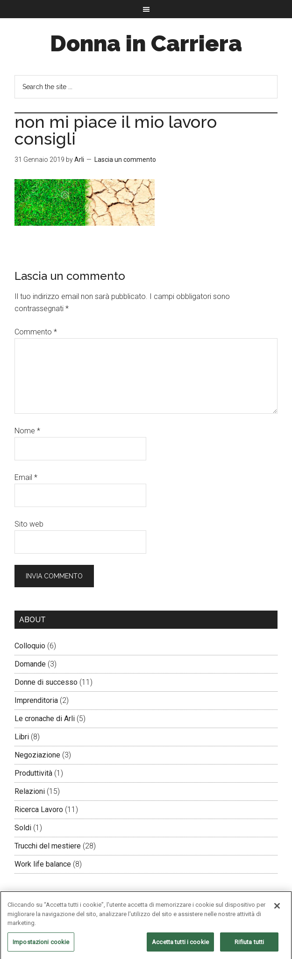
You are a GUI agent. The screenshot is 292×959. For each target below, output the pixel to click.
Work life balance (42, 864)
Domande (30, 664)
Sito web (28, 524)
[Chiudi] (277, 908)
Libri (21, 736)
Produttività (33, 773)
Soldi (22, 827)
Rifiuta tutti (249, 944)
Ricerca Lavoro (38, 809)
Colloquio (29, 645)
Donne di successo (46, 682)
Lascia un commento (125, 159)
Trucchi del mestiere (47, 845)
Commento (35, 331)
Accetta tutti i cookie (180, 944)
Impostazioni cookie (41, 944)
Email (25, 477)
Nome (27, 430)
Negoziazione (37, 755)
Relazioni (29, 791)
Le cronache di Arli (44, 718)
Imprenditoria (36, 700)
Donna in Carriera (146, 43)
